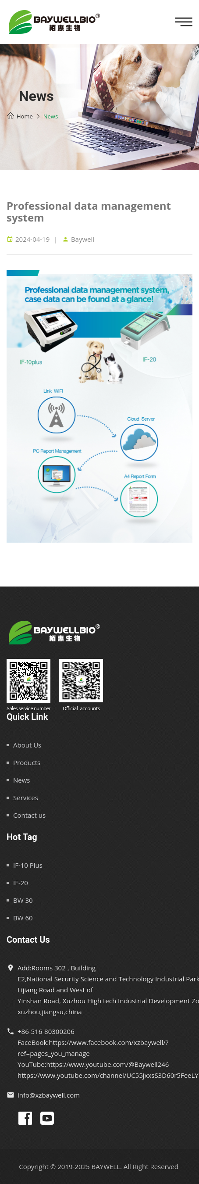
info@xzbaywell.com (49, 1095)
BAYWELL (106, 1166)
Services (25, 797)
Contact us (29, 815)
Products (26, 762)
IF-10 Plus (28, 865)
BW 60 (23, 917)
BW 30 (23, 900)
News (21, 780)
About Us (27, 744)
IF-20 (20, 882)
